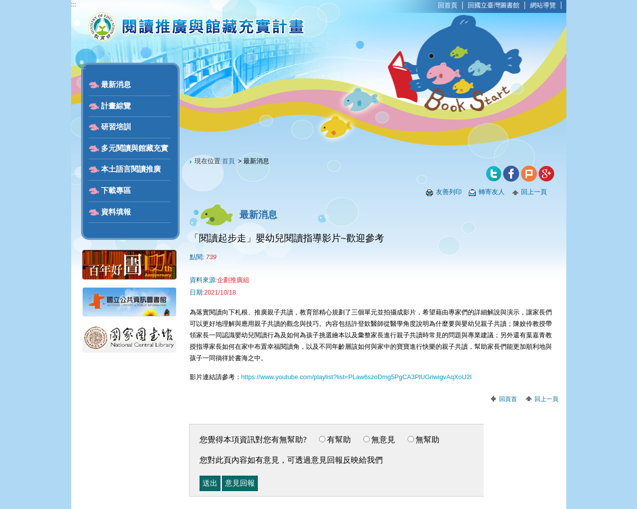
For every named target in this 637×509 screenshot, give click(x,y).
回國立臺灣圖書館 (494, 5)
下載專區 (116, 191)
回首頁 (447, 5)
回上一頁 (534, 192)
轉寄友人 (492, 192)
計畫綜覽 (116, 106)
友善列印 (449, 192)
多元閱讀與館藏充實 (134, 148)
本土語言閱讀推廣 (131, 169)
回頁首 (508, 399)
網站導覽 (543, 5)
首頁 (228, 161)
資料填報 (116, 212)
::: (74, 4)
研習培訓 (116, 127)
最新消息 (116, 85)
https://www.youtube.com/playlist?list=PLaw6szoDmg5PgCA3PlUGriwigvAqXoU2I (356, 377)
